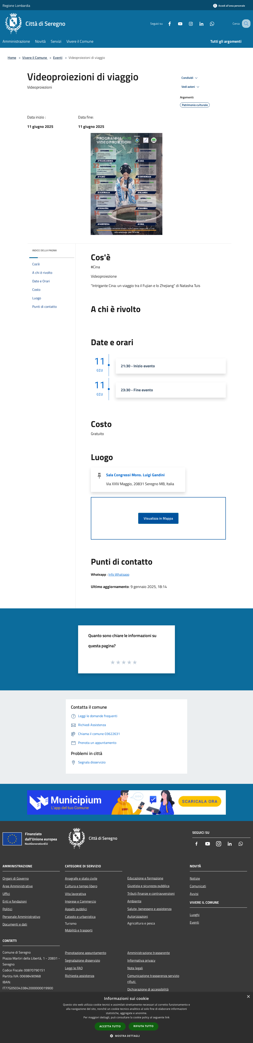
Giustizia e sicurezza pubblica (148, 885)
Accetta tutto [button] (110, 1026)
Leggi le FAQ (74, 968)
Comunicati (198, 886)
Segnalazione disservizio (82, 960)
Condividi (190, 78)
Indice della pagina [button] (44, 250)
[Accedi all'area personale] (229, 6)
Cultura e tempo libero (81, 886)
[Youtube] (175, 23)
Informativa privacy (141, 960)
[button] (126, 1036)
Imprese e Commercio (80, 901)
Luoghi (195, 914)
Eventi (57, 57)
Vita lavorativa (75, 893)
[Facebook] (165, 23)
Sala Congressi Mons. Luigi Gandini (135, 475)
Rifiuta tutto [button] (144, 1026)
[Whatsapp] (207, 23)
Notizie (195, 878)
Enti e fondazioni (15, 901)
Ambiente (134, 901)
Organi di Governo (16, 878)
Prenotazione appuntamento (85, 952)
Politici (7, 909)
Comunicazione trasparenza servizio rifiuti (153, 978)
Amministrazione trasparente (148, 952)
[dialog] (126, 1017)
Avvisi (194, 893)
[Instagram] (186, 23)
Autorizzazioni (137, 916)
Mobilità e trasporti (79, 930)
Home (12, 57)
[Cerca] (245, 23)
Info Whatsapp (118, 574)
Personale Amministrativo (21, 916)
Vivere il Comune (35, 57)
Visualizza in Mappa (158, 518)
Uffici (6, 893)
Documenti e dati (15, 924)
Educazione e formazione (145, 878)
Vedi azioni (191, 86)
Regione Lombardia (16, 5)
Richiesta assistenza (79, 975)
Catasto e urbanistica (80, 916)
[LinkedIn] (197, 23)
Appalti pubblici (76, 909)
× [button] (248, 996)
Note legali (135, 968)
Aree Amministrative (18, 886)
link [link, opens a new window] (167, 1017)
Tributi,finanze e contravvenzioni (151, 893)
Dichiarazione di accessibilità (148, 989)
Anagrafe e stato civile (81, 878)
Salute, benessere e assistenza (149, 908)
